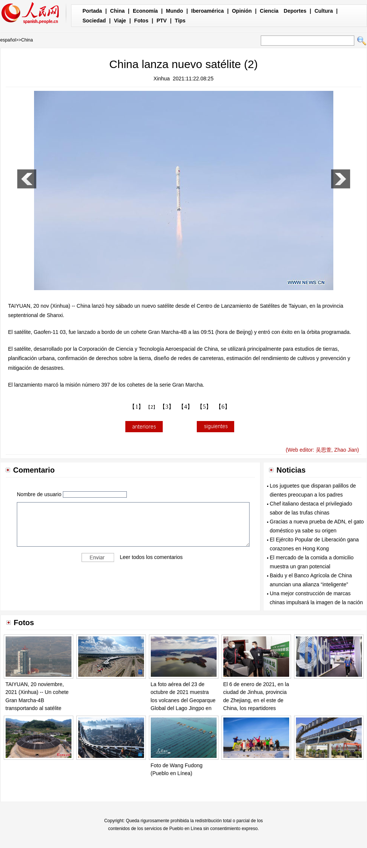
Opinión (242, 11)
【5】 (204, 406)
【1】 (136, 406)
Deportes (295, 11)
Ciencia (269, 11)
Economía (145, 11)
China (117, 11)
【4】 (185, 406)
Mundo (174, 11)
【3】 (166, 406)
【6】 (222, 406)
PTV (161, 21)
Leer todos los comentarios (151, 557)
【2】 (151, 407)
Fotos (141, 21)
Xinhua (161, 79)
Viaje (120, 21)
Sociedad (94, 21)
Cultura (324, 11)
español (8, 40)
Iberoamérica (207, 11)
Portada (92, 11)
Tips (180, 21)
